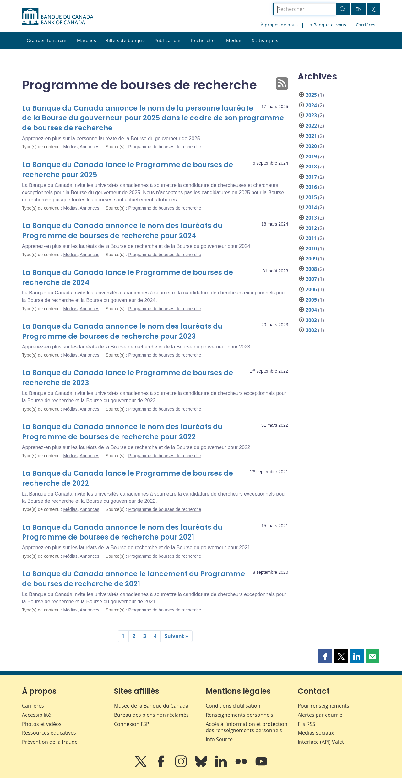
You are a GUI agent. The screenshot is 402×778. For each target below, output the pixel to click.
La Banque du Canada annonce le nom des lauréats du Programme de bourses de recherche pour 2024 (122, 231)
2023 (311, 115)
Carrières (365, 25)
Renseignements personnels (239, 714)
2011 (311, 238)
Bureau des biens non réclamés (151, 714)
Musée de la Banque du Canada (151, 705)
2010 (311, 248)
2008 (311, 269)
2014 (311, 207)
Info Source (219, 739)
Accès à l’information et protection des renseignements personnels (246, 727)
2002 (311, 330)
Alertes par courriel (321, 714)
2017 (311, 176)
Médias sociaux (316, 732)
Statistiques (265, 40)
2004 (311, 309)
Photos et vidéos (42, 723)
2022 (311, 125)
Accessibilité (36, 714)
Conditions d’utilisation (233, 705)
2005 (311, 299)
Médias (234, 40)
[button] (325, 656)
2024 (311, 105)
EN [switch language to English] (358, 9)
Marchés (86, 40)
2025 (311, 94)
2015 (311, 197)
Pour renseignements (323, 705)
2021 (311, 136)
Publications (168, 40)
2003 (311, 320)
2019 (311, 156)
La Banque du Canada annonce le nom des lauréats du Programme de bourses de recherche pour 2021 (122, 532)
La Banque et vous (326, 25)
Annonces (89, 146)
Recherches (204, 40)
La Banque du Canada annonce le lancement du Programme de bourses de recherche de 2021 (133, 579)
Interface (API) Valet (321, 741)
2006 (311, 289)
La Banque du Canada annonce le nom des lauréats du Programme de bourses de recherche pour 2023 (122, 331)
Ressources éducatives (49, 732)
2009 (311, 258)
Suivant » (176, 636)
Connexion (131, 723)
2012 (311, 228)
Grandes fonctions (47, 40)
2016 (311, 187)
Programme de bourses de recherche (164, 146)
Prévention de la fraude (50, 741)
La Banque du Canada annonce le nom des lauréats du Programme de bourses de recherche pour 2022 (122, 432)
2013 (311, 217)
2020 (311, 146)
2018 (311, 166)
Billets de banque (125, 40)
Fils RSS (306, 723)
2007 (311, 279)
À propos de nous (279, 25)
